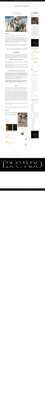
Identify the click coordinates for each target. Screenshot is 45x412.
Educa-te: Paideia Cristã (34, 55)
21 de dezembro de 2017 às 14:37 (10, 137)
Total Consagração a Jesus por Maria (34, 96)
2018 (32, 110)
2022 (32, 107)
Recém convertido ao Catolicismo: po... (8, 131)
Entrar (22, 132)
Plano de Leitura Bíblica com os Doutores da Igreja (34, 91)
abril (33, 124)
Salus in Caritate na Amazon (34, 57)
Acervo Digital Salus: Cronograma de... (15, 131)
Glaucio (9, 136)
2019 (32, 109)
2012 (32, 129)
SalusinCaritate (17, 189)
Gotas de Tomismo (33, 87)
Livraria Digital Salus (33, 88)
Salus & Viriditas (32, 94)
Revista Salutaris (33, 56)
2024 (32, 105)
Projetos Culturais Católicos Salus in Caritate (28, 189)
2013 (32, 128)
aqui (24, 107)
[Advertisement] (8, 176)
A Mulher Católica (33, 72)
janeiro (33, 125)
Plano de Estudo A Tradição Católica (34, 89)
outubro (34, 119)
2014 (32, 127)
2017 (32, 111)
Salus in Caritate (22, 6)
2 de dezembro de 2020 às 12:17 (10, 142)
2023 (32, 106)
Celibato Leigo (32, 77)
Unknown (9, 141)
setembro (34, 120)
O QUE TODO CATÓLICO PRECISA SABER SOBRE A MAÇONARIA (35, 115)
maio (33, 123)
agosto (33, 121)
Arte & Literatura (32, 73)
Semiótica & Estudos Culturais (34, 95)
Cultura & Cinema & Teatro (33, 80)
